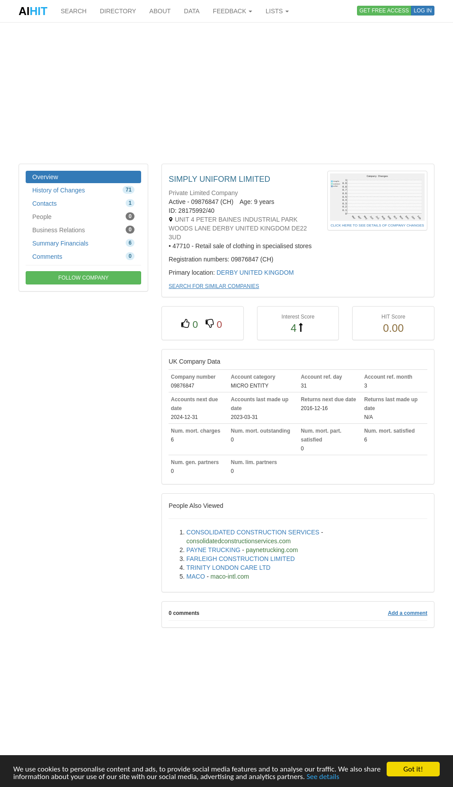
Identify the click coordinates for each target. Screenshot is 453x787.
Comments (83, 256)
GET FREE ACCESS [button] (384, 11)
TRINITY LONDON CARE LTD (228, 567)
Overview (45, 176)
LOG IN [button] (423, 11)
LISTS (277, 11)
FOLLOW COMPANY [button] (83, 278)
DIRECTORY (118, 11)
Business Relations (83, 230)
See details (323, 777)
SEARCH (73, 11)
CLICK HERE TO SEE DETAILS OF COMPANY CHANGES (377, 225)
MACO (195, 576)
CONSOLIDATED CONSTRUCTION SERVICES (252, 532)
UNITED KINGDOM (266, 272)
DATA (192, 11)
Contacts (83, 203)
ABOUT (160, 11)
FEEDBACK (232, 11)
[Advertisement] (226, 93)
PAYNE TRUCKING (213, 549)
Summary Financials (83, 243)
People (83, 216)
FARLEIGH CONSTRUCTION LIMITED (240, 558)
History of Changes (83, 190)
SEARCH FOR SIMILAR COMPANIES (214, 286)
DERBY (227, 272)
